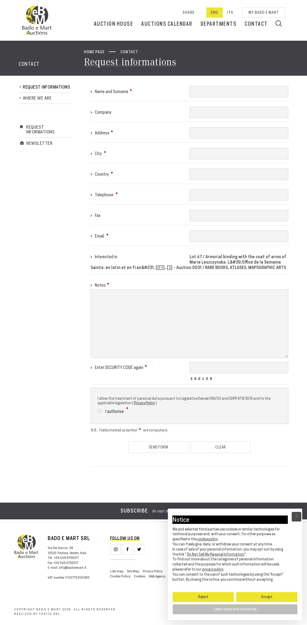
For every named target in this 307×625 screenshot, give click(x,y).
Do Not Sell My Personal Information (215, 554)
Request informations (46, 86)
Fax (95, 215)
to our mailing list (154, 511)
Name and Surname (111, 91)
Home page (94, 52)
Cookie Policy (120, 576)
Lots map (116, 571)
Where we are (37, 98)
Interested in (104, 256)
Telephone (104, 194)
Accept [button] (267, 596)
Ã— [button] (296, 516)
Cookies (139, 576)
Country (102, 174)
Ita (230, 12)
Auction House (113, 24)
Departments (219, 24)
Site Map (133, 571)
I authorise (112, 410)
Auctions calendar (166, 24)
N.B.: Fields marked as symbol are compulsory (129, 430)
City (98, 153)
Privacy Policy (144, 403)
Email (100, 235)
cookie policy (207, 539)
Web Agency (157, 576)
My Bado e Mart (264, 12)
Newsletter (39, 143)
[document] (235, 550)
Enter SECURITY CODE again (119, 367)
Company (101, 112)
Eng (214, 12)
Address (102, 132)
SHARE (189, 12)
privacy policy (212, 569)
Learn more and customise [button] (235, 609)
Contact (256, 24)
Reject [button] (203, 596)
